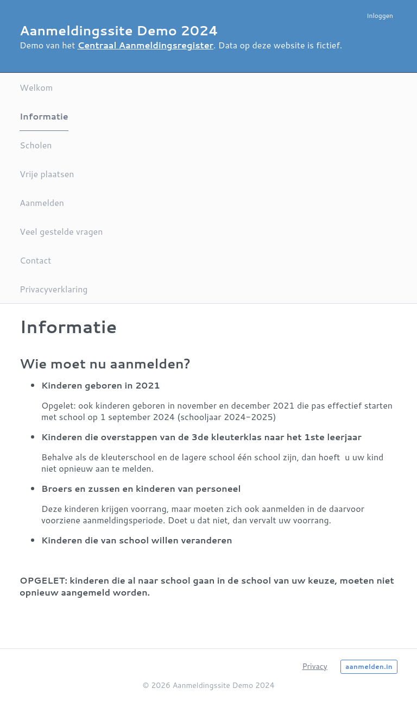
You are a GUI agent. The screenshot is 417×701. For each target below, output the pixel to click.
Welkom (36, 87)
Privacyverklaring (54, 289)
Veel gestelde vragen (61, 231)
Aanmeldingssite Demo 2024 (119, 30)
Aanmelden (42, 202)
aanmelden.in (369, 666)
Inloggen (380, 15)
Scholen (36, 145)
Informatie (44, 116)
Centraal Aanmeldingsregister (145, 45)
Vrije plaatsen (47, 173)
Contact (35, 260)
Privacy (314, 666)
